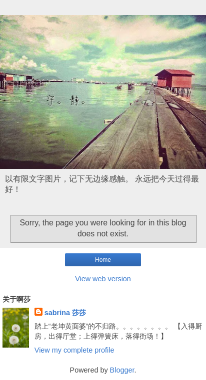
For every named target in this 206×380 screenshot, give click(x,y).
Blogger (122, 370)
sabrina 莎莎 (65, 313)
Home (103, 259)
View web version (103, 279)
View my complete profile (74, 350)
